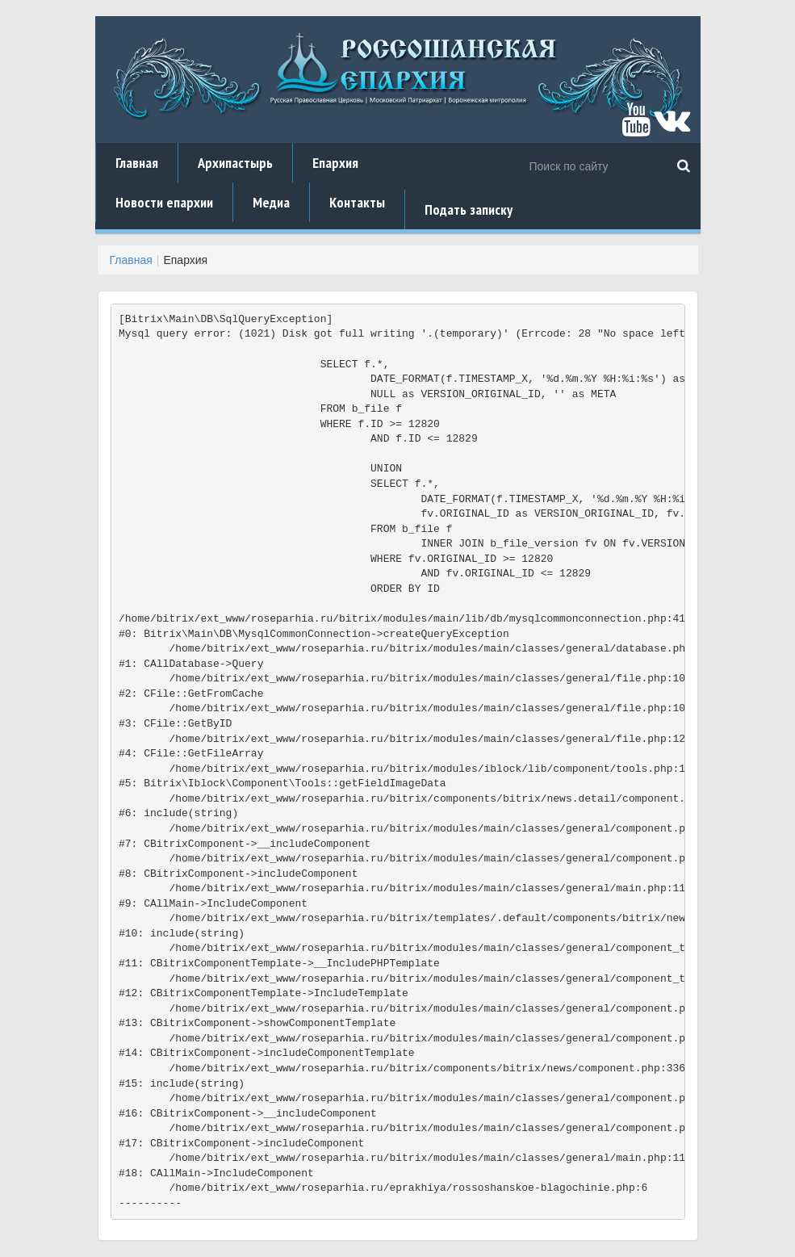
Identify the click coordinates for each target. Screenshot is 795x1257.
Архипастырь (235, 162)
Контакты (357, 202)
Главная (136, 162)
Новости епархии (164, 202)
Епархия (335, 162)
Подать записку (469, 209)
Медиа (271, 202)
